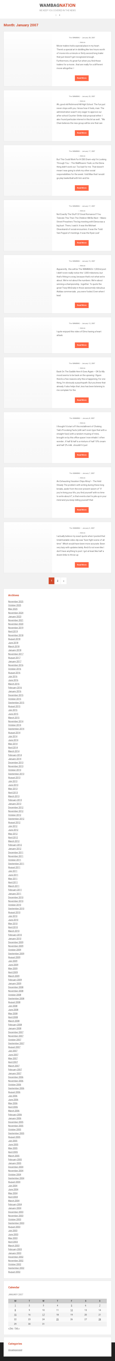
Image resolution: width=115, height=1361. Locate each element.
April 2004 (13, 1197)
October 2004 (14, 1174)
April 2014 (13, 747)
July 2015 (12, 710)
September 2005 (16, 1133)
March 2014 (13, 751)
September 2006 (16, 1088)
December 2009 (15, 942)
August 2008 (14, 1002)
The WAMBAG (74, 38)
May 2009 (13, 968)
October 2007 (14, 1040)
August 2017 (14, 658)
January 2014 (14, 759)
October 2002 (14, 1264)
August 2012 (14, 822)
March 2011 (13, 886)
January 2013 (14, 804)
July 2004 (12, 1186)
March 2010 (13, 931)
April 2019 (13, 631)
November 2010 (15, 901)
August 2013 (14, 777)
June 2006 (13, 1099)
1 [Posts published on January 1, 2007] (15, 1305)
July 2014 (12, 736)
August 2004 (14, 1182)
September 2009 (16, 953)
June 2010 (13, 920)
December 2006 (15, 1077)
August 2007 (14, 1047)
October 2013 (14, 770)
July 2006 (12, 1096)
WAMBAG (57, 7)
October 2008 (14, 995)
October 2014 (14, 725)
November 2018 (15, 635)
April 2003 (13, 1242)
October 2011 (14, 860)
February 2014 (15, 755)
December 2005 (15, 1122)
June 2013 (13, 785)
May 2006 (13, 1103)
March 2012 (13, 841)
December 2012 (15, 807)
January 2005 (14, 1163)
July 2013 (12, 781)
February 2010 (15, 935)
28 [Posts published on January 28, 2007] (100, 1319)
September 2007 (16, 1043)
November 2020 (15, 624)
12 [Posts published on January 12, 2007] (71, 1310)
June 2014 (13, 740)
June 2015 (13, 714)
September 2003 (16, 1223)
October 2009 (14, 950)
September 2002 (16, 1268)
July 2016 (12, 676)
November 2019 (15, 628)
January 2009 (14, 983)
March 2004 (13, 1201)
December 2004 (15, 1167)
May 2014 (13, 744)
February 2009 (15, 980)
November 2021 (15, 620)
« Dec (10, 1328)
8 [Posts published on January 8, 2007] (15, 1310)
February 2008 (15, 1025)
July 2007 (12, 1051)
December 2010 (15, 897)
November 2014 (15, 721)
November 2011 (15, 856)
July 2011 (12, 871)
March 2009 (13, 976)
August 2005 (14, 1137)
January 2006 (14, 1118)
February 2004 (15, 1204)
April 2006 (13, 1107)
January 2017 (14, 661)
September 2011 (16, 863)
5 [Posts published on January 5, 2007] (71, 1305)
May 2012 (13, 834)
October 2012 (14, 815)
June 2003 (13, 1234)
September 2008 (16, 998)
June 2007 (13, 1055)
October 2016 (14, 669)
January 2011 (14, 894)
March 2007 (13, 1066)
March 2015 (13, 717)
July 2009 (12, 961)
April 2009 (13, 972)
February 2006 (15, 1114)
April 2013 (13, 792)
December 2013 (15, 762)
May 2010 (13, 923)
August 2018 (14, 639)
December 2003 (15, 1212)
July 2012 (12, 826)
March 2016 (13, 684)
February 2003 (15, 1249)
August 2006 (14, 1092)
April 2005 (13, 1152)
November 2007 (15, 1036)
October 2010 (14, 905)
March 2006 (13, 1111)
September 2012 (16, 819)
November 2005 (15, 1126)
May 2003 (13, 1238)
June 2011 (13, 875)
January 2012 (14, 848)
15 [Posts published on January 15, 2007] (15, 1315)
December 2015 (15, 695)
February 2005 (15, 1159)
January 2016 (14, 691)
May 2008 (13, 1013)
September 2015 (16, 702)
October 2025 (14, 605)
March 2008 (13, 1021)
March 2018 (13, 646)
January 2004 (14, 1208)
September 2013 (16, 774)
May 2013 (13, 789)
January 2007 (14, 1073)
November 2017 (15, 654)
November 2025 (15, 601)
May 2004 (13, 1193)
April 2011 (13, 882)
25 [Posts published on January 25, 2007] (57, 1319)
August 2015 (14, 706)
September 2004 (16, 1178)
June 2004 (13, 1189)
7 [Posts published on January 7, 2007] (99, 1305)
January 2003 (14, 1253)
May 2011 (13, 878)
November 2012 (15, 811)
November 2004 (15, 1171)
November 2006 (15, 1081)
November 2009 (15, 946)
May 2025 (13, 609)
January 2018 (14, 650)
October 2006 (14, 1084)
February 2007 (15, 1069)
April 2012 (13, 837)
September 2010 (16, 908)
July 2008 (12, 1006)
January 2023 (14, 616)
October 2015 (14, 699)
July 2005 (12, 1141)
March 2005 (13, 1156)
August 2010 (14, 912)
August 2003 (14, 1227)
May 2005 (13, 1148)
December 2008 (15, 987)
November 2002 (15, 1260)
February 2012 (15, 845)
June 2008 (13, 1009)
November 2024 (15, 613)
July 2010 (12, 916)
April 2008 (13, 1017)
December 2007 (15, 1032)
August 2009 (14, 957)
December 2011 (15, 852)
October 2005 (14, 1129)
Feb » (17, 1328)
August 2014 (14, 732)
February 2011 (15, 890)
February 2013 (15, 800)
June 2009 (13, 965)
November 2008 (15, 991)
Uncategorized (15, 1350)
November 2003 (15, 1216)
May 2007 (13, 1058)
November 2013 (15, 766)
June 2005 (13, 1144)
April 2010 (13, 927)
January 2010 (14, 938)
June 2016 (13, 680)
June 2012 (13, 830)
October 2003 (14, 1219)
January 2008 (14, 1028)
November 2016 (15, 665)
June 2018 (13, 643)
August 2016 (14, 673)
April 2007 (13, 1062)
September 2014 (16, 729)
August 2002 (14, 1272)
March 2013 (13, 796)
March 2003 (13, 1245)
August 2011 (14, 867)
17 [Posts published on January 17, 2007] (43, 1315)
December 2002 (15, 1257)
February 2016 (15, 687)
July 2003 (12, 1230)
